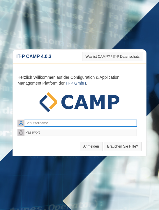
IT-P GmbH (76, 83)
